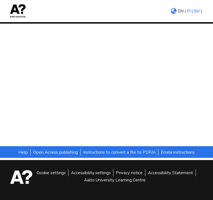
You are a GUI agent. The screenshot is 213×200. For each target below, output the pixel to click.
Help (23, 152)
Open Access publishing (55, 152)
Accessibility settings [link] (91, 173)
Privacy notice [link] (129, 173)
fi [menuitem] (189, 11)
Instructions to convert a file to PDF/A (119, 152)
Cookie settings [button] (51, 173)
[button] (19, 11)
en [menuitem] (181, 11)
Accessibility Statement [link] (170, 173)
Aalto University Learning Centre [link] (115, 180)
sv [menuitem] (197, 11)
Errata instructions (178, 152)
